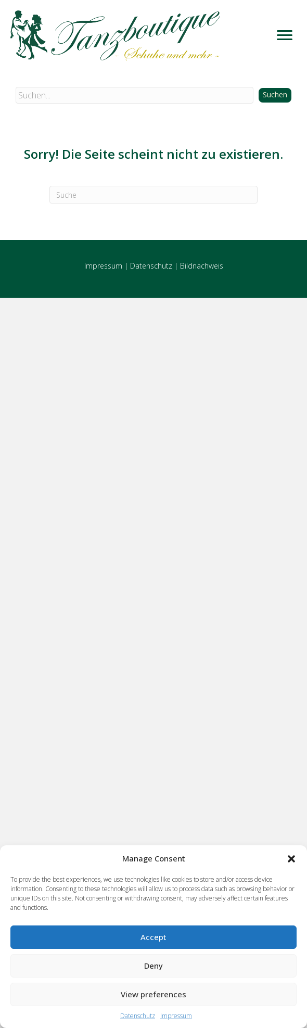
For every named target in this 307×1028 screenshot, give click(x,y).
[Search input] (134, 95)
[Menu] (285, 35)
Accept (153, 937)
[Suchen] (153, 195)
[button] (291, 859)
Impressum (176, 1015)
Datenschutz (137, 1015)
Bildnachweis (201, 266)
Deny (153, 965)
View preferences (153, 994)
